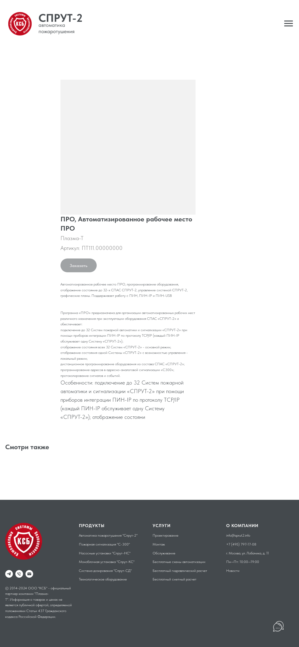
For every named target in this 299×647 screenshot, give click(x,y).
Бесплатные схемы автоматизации (179, 562)
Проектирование (165, 535)
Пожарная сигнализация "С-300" (104, 544)
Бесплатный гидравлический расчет (180, 571)
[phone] (19, 574)
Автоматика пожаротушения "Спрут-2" (108, 535)
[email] (29, 574)
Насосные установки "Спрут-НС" (104, 553)
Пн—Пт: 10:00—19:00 (242, 562)
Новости (232, 571)
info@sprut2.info (238, 535)
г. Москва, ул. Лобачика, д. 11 (247, 553)
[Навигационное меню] (288, 24)
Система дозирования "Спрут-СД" (105, 571)
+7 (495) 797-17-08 (241, 544)
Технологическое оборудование (103, 579)
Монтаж (159, 544)
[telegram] (9, 574)
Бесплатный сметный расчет (174, 579)
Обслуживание (164, 553)
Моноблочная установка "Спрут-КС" (106, 562)
